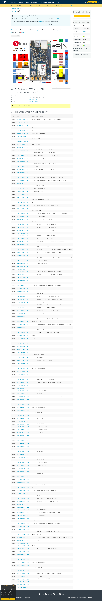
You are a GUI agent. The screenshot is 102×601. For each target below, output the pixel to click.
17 (27, 164)
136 (28, 493)
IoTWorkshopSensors (47, 29)
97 (27, 385)
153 (28, 540)
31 (27, 202)
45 (27, 241)
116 (28, 438)
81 (27, 341)
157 (28, 551)
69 (27, 307)
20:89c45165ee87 (33, 99)
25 (27, 186)
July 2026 (57, 18)
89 (27, 363)
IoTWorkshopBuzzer (36, 29)
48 (27, 249)
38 (27, 222)
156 (28, 548)
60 (27, 283)
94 (27, 377)
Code (27, 2)
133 (28, 485)
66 (27, 299)
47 (27, 247)
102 (28, 399)
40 (27, 227)
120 (28, 449)
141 (28, 507)
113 (28, 429)
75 (27, 324)
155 (28, 545)
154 (28, 543)
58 (27, 277)
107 (28, 413)
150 (28, 532)
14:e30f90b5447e (21, 191)
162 (28, 565)
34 (27, 211)
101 (28, 396)
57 (27, 274)
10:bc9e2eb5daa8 (21, 258)
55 (27, 269)
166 (28, 576)
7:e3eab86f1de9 (21, 205)
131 (28, 479)
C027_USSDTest (58, 29)
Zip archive (40, 21)
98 (27, 388)
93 (27, 374)
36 (27, 216)
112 (28, 426)
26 (27, 188)
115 (28, 435)
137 (28, 496)
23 (27, 180)
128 (28, 471)
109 (28, 418)
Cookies (84, 597)
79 (27, 335)
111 (28, 424)
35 (27, 213)
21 (27, 175)
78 (27, 332)
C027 (21, 8)
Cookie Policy (10, 593)
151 (28, 534)
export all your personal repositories (29, 24)
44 (27, 238)
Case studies (44, 2)
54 (27, 266)
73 (27, 319)
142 (28, 509)
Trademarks (89, 597)
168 (28, 581)
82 (27, 343)
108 (28, 415)
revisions (66, 87)
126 (28, 465)
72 (27, 316)
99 (27, 390)
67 (27, 302)
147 (28, 523)
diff (56, 87)
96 (27, 382)
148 (28, 526)
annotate (60, 87)
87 (27, 357)
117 (28, 440)
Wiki (18, 35)
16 (27, 161)
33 (27, 208)
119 (28, 446)
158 (28, 554)
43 (27, 235)
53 (27, 263)
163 (28, 568)
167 (28, 579)
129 (28, 474)
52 (27, 260)
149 (28, 529)
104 (28, 404)
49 (27, 252)
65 (27, 296)
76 (27, 327)
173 (84, 31)
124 (28, 460)
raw (54, 87)
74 (27, 321)
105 (28, 407)
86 (27, 354)
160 (28, 559)
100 (28, 393)
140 (28, 504)
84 (27, 349)
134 (28, 487)
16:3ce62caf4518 (21, 147)
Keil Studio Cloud (92, 2)
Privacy (80, 597)
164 (28, 570)
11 (27, 147)
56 (27, 271)
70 (27, 310)
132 (28, 482)
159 (28, 557)
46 (27, 244)
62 (27, 288)
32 (27, 205)
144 (28, 515)
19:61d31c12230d (33, 101)
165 (28, 573)
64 (27, 294)
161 (28, 562)
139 (28, 501)
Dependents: (15, 29)
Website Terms (74, 597)
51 (27, 258)
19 (27, 169)
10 (27, 144)
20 (27, 172)
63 (27, 291)
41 (27, 230)
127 (28, 468)
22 (27, 177)
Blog (58, 2)
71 (27, 313)
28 (27, 194)
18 (27, 166)
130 (28, 476)
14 (27, 155)
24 (27, 183)
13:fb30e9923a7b (21, 227)
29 (27, 197)
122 (28, 454)
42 (27, 233)
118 (28, 443)
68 (27, 305)
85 (27, 352)
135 (28, 490)
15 (27, 158)
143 (28, 512)
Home (13, 35)
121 (28, 451)
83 (27, 346)
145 (28, 518)
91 (27, 368)
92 (27, 371)
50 (27, 255)
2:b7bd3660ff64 (21, 119)
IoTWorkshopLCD (25, 29)
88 (27, 360)
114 (28, 432)
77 (27, 330)
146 (28, 521)
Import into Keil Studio (80, 16)
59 (27, 280)
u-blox (13, 8)
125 (28, 462)
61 (27, 285)
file (69, 87)
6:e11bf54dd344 (21, 144)
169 (28, 584)
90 (27, 366)
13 (27, 152)
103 (28, 402)
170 (28, 587)
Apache (79, 56)
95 (27, 379)
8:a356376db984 (21, 224)
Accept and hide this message (8, 598)
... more (64, 29)
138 (28, 498)
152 (28, 537)
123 (28, 457)
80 (27, 338)
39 (27, 224)
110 (28, 421)
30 (27, 199)
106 (28, 410)
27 (27, 191)
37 (27, 219)
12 (27, 150)
